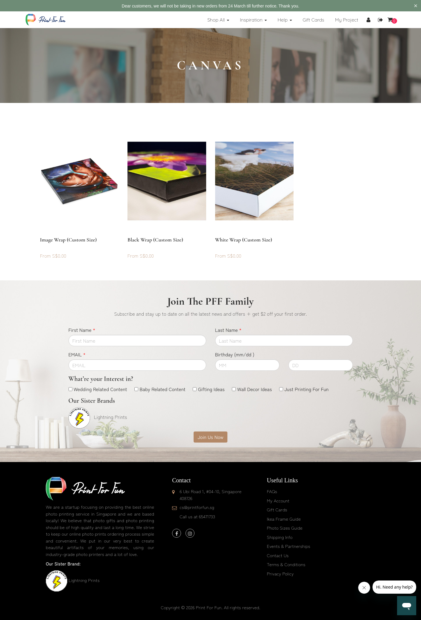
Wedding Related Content (100, 389)
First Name (82, 329)
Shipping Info (280, 537)
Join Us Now (210, 436)
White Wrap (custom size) (243, 239)
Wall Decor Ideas (254, 389)
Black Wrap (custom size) (155, 239)
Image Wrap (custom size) (68, 239)
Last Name (228, 329)
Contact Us (278, 555)
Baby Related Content (163, 389)
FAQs (272, 491)
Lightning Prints (84, 580)
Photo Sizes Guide (285, 528)
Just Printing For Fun (306, 389)
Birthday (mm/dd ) (234, 354)
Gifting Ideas (211, 389)
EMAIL (77, 354)
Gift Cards (277, 509)
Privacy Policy (280, 573)
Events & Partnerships (288, 546)
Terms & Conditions (286, 564)
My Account (278, 500)
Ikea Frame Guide (284, 519)
